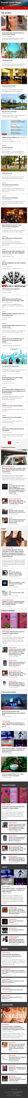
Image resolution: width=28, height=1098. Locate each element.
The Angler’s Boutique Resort (10, 185)
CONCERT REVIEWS (6, 952)
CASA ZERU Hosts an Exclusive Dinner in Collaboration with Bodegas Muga (17, 521)
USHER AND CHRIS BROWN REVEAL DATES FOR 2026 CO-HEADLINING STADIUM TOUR (17, 941)
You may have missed (9, 692)
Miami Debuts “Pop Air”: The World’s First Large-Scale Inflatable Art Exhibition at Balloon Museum (14, 750)
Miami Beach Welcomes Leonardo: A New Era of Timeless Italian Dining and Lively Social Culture (14, 470)
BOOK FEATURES (7, 1005)
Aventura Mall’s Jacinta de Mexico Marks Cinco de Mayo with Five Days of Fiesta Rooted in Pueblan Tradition (17, 911)
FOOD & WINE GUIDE (6, 466)
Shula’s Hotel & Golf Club (9, 111)
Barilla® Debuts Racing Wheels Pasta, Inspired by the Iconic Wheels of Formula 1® (17, 664)
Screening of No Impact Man (10, 366)
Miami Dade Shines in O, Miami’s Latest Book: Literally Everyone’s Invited (17, 1058)
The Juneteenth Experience (16, 929)
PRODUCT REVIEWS (8, 611)
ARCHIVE (4, 56)
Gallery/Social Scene (8, 447)
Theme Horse (16, 1094)
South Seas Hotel (7, 173)
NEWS (4, 529)
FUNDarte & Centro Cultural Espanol (12, 405)
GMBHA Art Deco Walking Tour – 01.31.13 (14, 137)
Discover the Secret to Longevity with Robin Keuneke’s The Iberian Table (17, 1079)
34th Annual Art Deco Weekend (11, 289)
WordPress (18, 1095)
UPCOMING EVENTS (9, 600)
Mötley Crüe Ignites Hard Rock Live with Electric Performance (13, 981)
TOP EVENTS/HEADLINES (14, 936)
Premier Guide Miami (11, 2)
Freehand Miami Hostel (8, 86)
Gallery (4, 29)
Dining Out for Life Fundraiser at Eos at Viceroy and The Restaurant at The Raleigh (13, 340)
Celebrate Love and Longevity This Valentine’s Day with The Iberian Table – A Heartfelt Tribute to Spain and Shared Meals (17, 1046)
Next (18, 442)
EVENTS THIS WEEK (6, 708)
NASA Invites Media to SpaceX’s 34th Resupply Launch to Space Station (15, 573)
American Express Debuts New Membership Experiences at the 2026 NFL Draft (14, 713)
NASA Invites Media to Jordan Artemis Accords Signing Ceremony (17, 584)
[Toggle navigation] (3, 8)
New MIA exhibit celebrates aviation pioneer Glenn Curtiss (17, 511)
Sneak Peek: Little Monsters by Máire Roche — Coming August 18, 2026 (17, 1069)
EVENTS (4, 867)
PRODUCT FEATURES (9, 785)
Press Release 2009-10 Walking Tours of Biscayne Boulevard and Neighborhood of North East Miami (14, 391)
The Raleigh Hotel (7, 60)
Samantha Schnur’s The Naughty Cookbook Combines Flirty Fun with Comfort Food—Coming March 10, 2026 (13, 1028)
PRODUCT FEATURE (17, 498)
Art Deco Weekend (7, 147)
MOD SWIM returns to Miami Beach (12, 238)
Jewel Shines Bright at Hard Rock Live (12, 989)
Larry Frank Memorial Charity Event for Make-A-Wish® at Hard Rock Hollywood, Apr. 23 (13, 724)
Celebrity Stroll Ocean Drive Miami (12, 417)
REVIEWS (5, 949)
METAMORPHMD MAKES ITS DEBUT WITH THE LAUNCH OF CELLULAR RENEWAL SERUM (17, 684)
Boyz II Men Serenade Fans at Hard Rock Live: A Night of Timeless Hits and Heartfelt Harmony (14, 972)
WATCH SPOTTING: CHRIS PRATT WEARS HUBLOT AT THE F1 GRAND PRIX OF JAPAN (17, 502)
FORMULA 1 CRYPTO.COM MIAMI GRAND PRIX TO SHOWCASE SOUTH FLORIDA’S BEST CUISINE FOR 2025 (13, 603)
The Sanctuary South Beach (10, 198)
